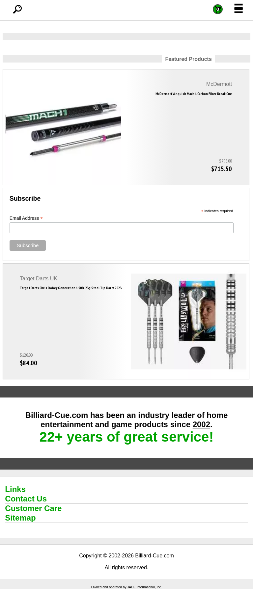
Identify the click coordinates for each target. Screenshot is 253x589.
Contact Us (26, 498)
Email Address (26, 218)
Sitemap (20, 517)
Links (15, 489)
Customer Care (33, 508)
